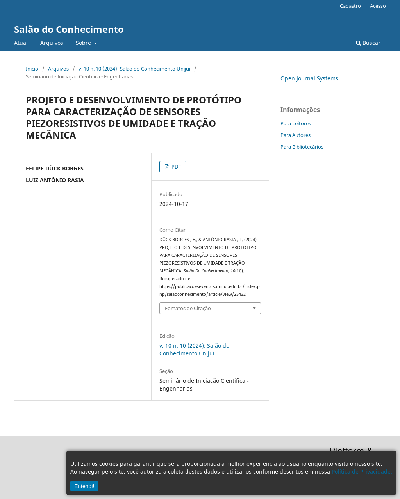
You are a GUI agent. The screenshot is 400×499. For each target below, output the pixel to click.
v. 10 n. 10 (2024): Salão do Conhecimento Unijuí (134, 68)
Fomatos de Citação (188, 308)
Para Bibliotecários (301, 146)
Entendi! (84, 486)
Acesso (378, 5)
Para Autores (295, 135)
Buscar (368, 42)
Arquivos (51, 42)
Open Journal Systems (309, 78)
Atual (21, 42)
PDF (175, 166)
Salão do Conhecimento (69, 29)
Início (32, 68)
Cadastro (350, 5)
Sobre (84, 42)
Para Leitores (295, 123)
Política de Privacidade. (362, 471)
